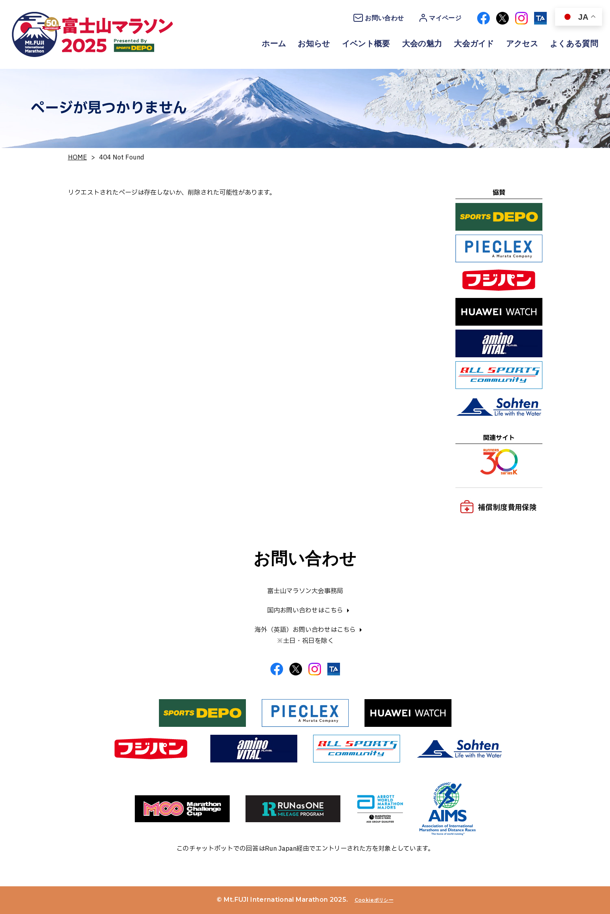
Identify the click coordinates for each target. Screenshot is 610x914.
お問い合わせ (378, 18)
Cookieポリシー (374, 900)
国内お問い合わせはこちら (305, 610)
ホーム (274, 43)
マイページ (440, 18)
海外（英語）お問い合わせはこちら (305, 630)
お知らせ (314, 43)
